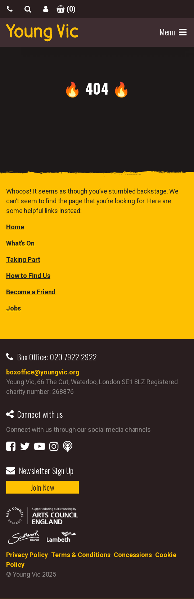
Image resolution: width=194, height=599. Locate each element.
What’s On (20, 243)
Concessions (133, 555)
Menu (168, 32)
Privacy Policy (27, 555)
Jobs (13, 308)
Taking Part (23, 259)
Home (15, 227)
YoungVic (42, 32)
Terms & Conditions (80, 555)
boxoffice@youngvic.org (43, 372)
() (64, 9)
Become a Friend (31, 292)
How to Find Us (28, 275)
